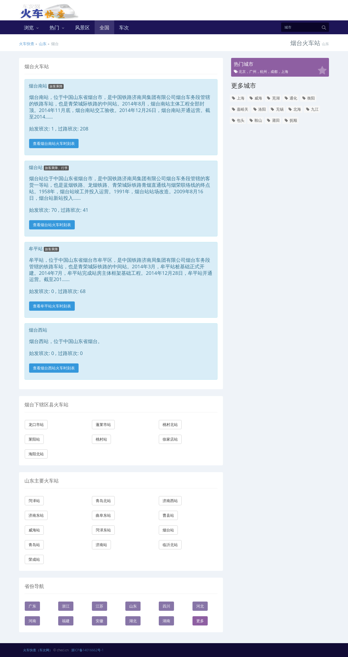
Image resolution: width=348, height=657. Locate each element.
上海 (237, 98)
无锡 (277, 109)
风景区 (82, 27)
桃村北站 (170, 424)
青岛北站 (103, 500)
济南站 (101, 544)
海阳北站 (36, 453)
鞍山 (255, 120)
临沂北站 (170, 544)
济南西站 (170, 500)
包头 (237, 120)
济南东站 (36, 515)
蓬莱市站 (103, 424)
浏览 (32, 27)
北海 (294, 109)
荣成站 (34, 559)
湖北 (133, 620)
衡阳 (308, 98)
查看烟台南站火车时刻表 (54, 143)
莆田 (273, 120)
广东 (32, 606)
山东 (42, 43)
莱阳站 (34, 439)
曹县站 (168, 515)
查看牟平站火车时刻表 (52, 306)
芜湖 (273, 98)
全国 (104, 27)
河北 (200, 606)
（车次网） (44, 650)
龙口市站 (36, 424)
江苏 (99, 606)
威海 (255, 98)
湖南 (166, 620)
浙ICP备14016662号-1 (87, 650)
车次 (124, 27)
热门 (57, 27)
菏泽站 (34, 500)
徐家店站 (170, 439)
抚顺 (290, 120)
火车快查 (26, 43)
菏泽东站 (103, 530)
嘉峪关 (239, 109)
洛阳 (259, 109)
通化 (290, 98)
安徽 (99, 620)
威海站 (34, 530)
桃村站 (101, 439)
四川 (166, 606)
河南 (32, 620)
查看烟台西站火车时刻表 (54, 367)
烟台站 (168, 530)
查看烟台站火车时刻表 (52, 224)
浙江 (66, 606)
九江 (312, 109)
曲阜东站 (103, 515)
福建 (66, 620)
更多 (200, 620)
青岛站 (34, 544)
